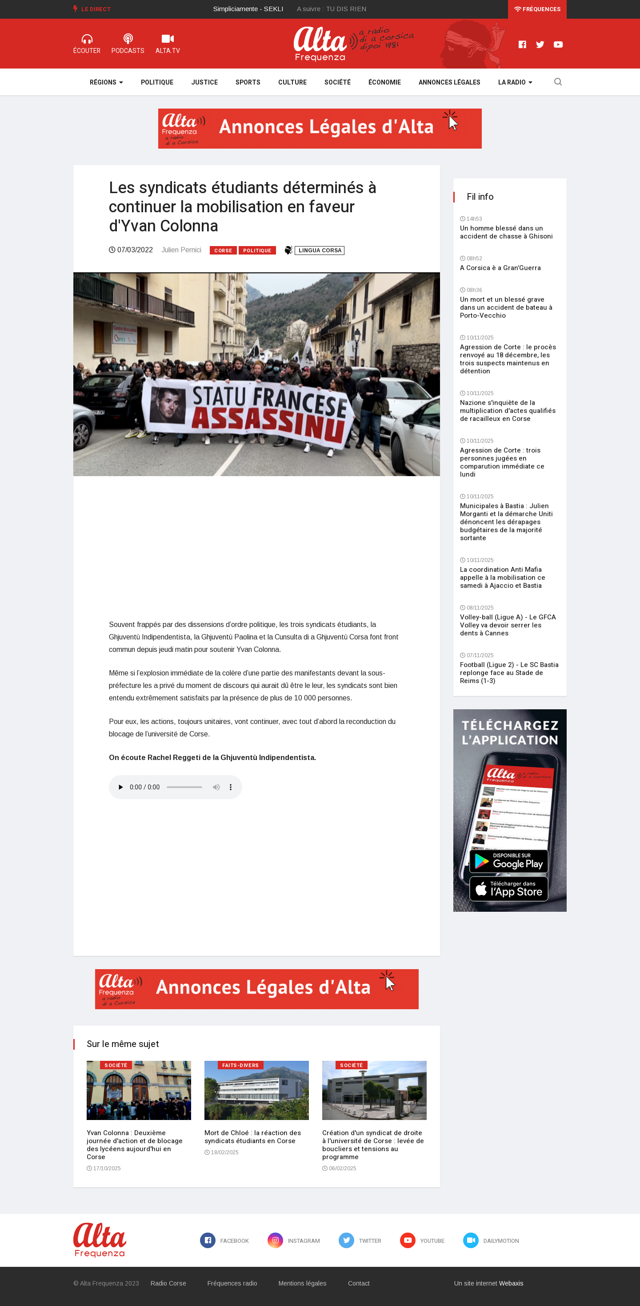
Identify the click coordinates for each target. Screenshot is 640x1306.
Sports (248, 82)
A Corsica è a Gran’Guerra (500, 268)
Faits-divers (240, 1065)
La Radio (515, 82)
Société (337, 82)
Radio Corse (168, 1283)
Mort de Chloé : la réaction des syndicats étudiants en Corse (252, 1137)
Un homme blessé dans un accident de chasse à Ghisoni (506, 232)
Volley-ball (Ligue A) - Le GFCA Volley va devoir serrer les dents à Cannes (508, 625)
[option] (255, 9)
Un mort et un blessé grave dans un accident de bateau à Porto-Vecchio (506, 307)
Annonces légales (449, 82)
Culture (292, 82)
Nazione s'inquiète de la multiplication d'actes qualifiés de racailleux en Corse (508, 411)
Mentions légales (303, 1283)
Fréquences (537, 9)
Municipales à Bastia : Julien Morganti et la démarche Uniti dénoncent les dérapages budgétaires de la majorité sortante (506, 522)
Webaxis (511, 1283)
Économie (384, 82)
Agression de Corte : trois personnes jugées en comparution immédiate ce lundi (502, 462)
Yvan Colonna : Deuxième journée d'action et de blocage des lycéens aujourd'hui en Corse (135, 1145)
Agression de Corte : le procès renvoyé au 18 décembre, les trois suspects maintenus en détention (508, 359)
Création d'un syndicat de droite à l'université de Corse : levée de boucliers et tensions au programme (373, 1145)
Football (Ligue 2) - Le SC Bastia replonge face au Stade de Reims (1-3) (509, 673)
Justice (204, 82)
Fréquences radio (232, 1283)
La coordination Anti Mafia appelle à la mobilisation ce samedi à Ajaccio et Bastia (502, 577)
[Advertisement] (256, 547)
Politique (157, 82)
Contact (359, 1283)
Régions (106, 82)
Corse (223, 251)
